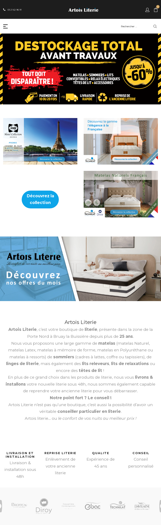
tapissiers (134, 357)
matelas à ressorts (27, 357)
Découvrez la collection (40, 199)
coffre (112, 357)
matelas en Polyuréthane (122, 350)
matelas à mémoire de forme (66, 350)
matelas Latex (21, 350)
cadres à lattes (91, 357)
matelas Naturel (133, 343)
